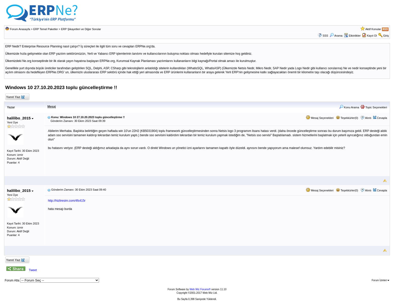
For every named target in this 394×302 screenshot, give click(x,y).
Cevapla (382, 117)
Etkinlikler (352, 35)
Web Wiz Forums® (200, 289)
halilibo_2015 (20, 118)
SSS (325, 35)
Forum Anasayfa (20, 29)
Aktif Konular (373, 29)
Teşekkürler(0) (347, 117)
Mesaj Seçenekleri (319, 117)
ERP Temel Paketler (45, 29)
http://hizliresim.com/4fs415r (66, 200)
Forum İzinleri (380, 280)
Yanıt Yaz (15, 97)
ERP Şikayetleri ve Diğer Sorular (81, 29)
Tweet (33, 270)
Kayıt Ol (372, 35)
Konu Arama (349, 107)
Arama (336, 35)
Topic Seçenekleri (374, 107)
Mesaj (51, 106)
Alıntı (368, 117)
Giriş (386, 35)
